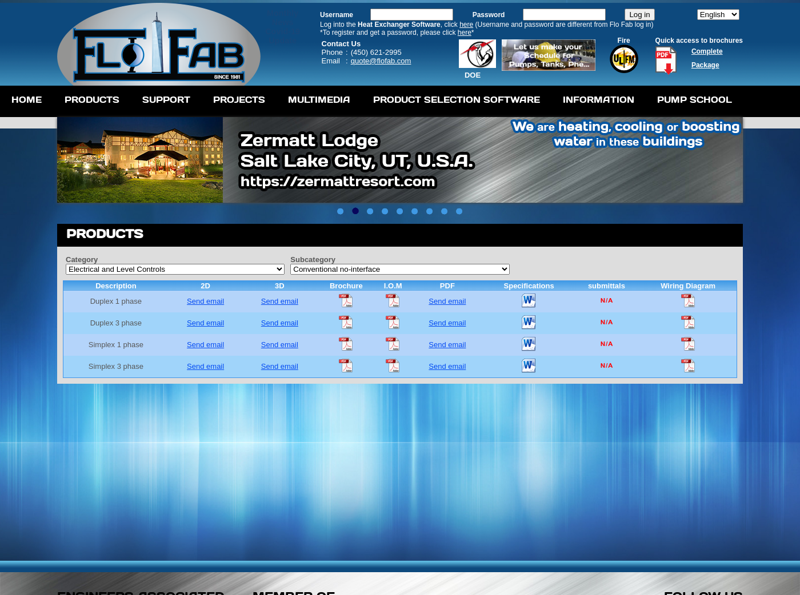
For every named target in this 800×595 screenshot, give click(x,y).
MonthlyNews (282, 18)
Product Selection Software (456, 99)
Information (598, 99)
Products (92, 99)
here (466, 25)
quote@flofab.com (381, 61)
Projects (239, 99)
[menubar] (371, 101)
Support (166, 99)
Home (26, 99)
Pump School (694, 99)
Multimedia (319, 99)
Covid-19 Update (282, 36)
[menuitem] (26, 101)
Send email (205, 301)
